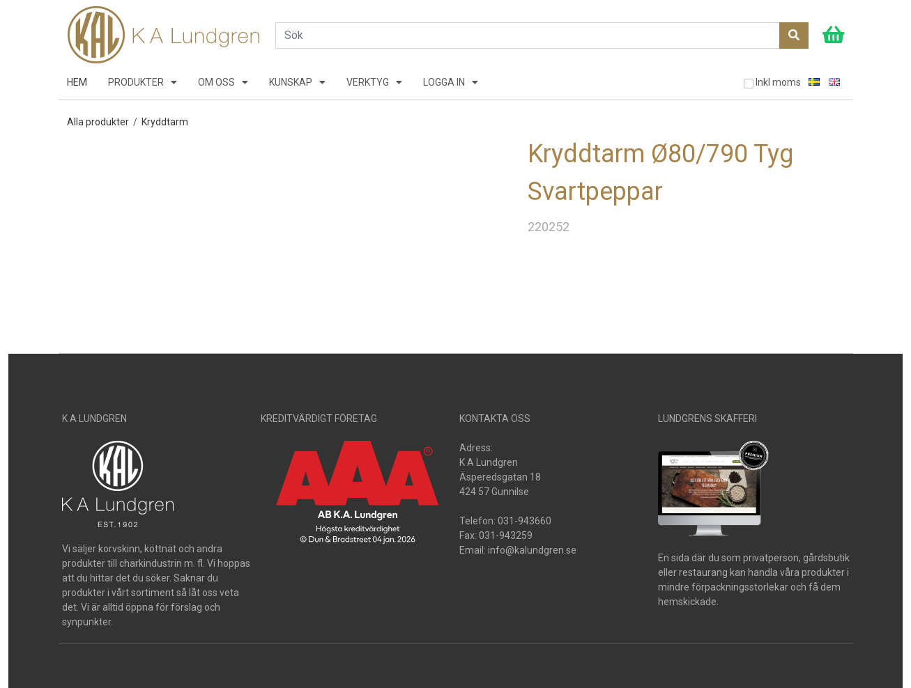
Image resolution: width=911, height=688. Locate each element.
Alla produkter (98, 121)
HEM (77, 82)
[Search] (527, 35)
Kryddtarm (164, 121)
